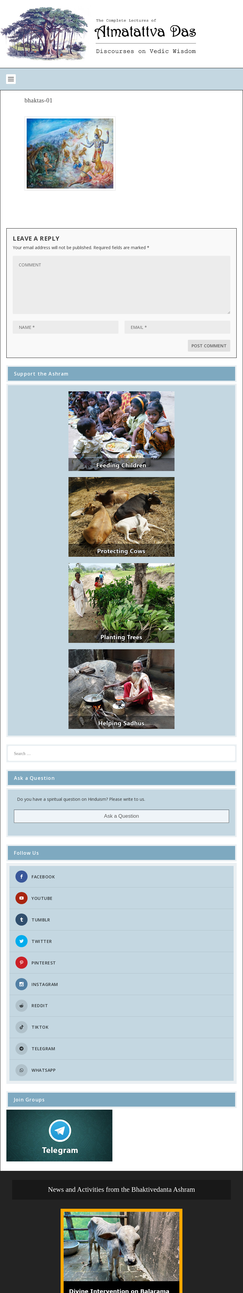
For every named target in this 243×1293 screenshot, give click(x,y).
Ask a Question (121, 816)
